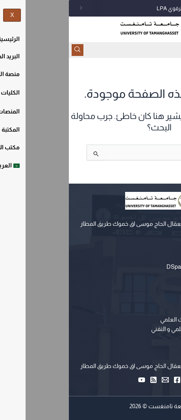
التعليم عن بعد (155, 257)
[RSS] (84, 379)
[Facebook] (108, 379)
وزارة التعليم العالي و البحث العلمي (132, 319)
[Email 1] (96, 379)
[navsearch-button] (9, 50)
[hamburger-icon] (172, 50)
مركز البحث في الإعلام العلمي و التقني (127, 329)
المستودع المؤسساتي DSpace (135, 267)
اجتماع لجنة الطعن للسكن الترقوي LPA (132, 8)
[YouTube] (72, 379)
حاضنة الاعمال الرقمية (146, 338)
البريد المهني (158, 276)
